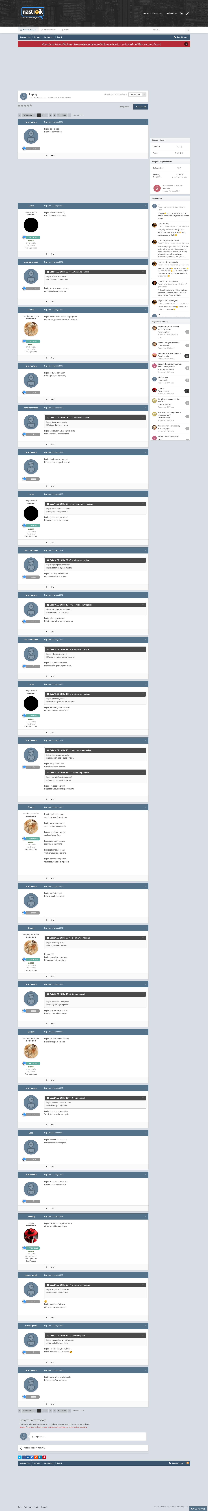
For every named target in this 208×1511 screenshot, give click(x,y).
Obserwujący (135, 94)
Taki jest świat (163, 224)
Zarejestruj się (171, 13)
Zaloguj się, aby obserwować (116, 94)
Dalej (64, 115)
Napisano (53, 122)
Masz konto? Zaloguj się (152, 13)
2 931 (31, 1251)
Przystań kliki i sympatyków (168, 262)
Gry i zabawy (66, 97)
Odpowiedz (141, 107)
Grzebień (161, 388)
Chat (66, 30)
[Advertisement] (83, 69)
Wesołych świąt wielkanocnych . (170, 353)
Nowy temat (124, 107)
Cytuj (52, 156)
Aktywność (50, 30)
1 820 (31, 345)
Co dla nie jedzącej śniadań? (168, 240)
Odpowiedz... (39, 1436)
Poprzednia (27, 115)
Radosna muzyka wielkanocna (169, 343)
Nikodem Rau (163, 378)
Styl (20, 1507)
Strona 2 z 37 (78, 115)
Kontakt (44, 1507)
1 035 (31, 241)
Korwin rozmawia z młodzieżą (169, 426)
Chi (159, 204)
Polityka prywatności (31, 1507)
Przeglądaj (29, 30)
